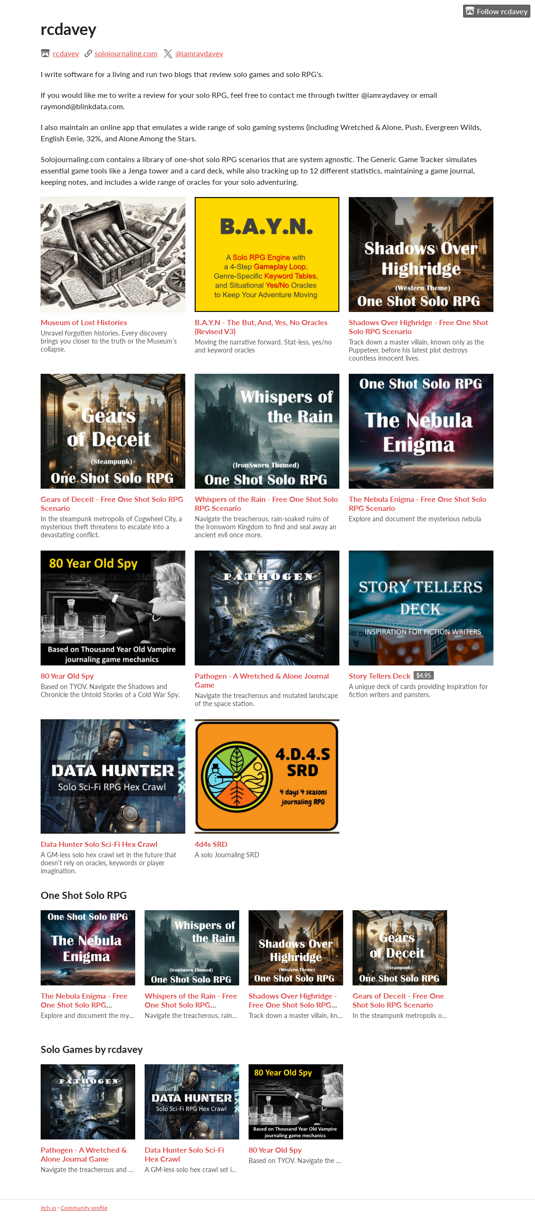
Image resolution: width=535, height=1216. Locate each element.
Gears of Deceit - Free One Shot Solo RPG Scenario (398, 1000)
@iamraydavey (199, 53)
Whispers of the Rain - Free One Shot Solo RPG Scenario (191, 1004)
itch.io (48, 1207)
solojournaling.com (126, 53)
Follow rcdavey (496, 11)
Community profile (83, 1207)
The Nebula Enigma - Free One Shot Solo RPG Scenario (84, 1004)
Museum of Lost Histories (84, 322)
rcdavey (66, 53)
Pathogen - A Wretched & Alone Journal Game (84, 1154)
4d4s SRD (211, 843)
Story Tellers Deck (380, 675)
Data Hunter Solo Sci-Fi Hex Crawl (99, 843)
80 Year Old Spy (67, 675)
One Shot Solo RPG (84, 895)
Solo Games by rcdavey (92, 1049)
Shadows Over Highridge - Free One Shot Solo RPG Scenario (293, 1004)
